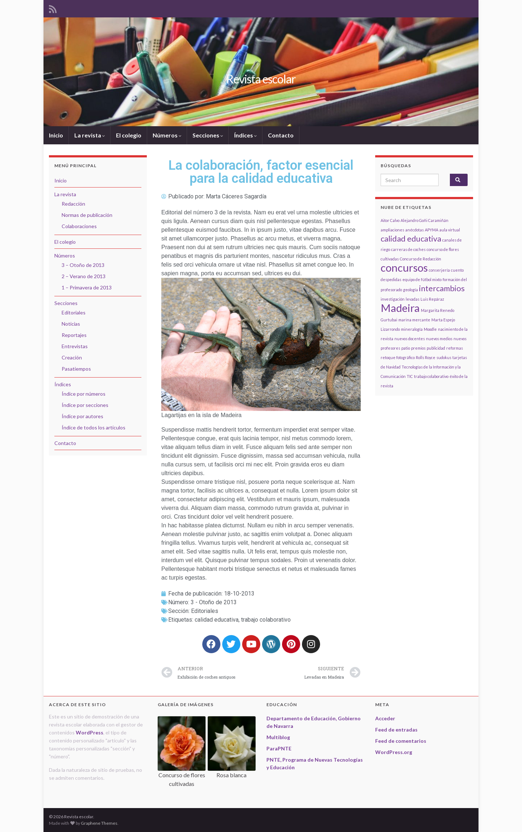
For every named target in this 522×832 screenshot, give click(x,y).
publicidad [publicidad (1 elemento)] (436, 348)
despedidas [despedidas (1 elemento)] (391, 279)
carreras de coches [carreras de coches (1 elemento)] (408, 249)
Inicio (56, 135)
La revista (89, 135)
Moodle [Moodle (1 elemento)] (430, 329)
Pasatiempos (76, 369)
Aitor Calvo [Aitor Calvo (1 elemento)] (390, 220)
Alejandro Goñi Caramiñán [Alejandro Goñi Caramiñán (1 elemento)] (424, 220)
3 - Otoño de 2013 (214, 602)
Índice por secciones (85, 405)
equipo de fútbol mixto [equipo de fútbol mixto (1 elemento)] (422, 279)
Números (167, 135)
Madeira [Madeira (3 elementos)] (400, 307)
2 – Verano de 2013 (83, 276)
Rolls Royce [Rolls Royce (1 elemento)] (425, 357)
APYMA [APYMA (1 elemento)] (431, 229)
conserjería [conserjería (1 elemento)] (439, 270)
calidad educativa (217, 619)
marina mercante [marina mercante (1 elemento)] (414, 319)
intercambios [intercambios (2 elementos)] (442, 288)
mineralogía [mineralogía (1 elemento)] (412, 329)
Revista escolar (261, 79)
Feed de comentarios (400, 741)
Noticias (71, 324)
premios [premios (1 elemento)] (418, 348)
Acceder (385, 718)
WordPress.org (393, 752)
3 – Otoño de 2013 (83, 265)
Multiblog (278, 737)
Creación (72, 357)
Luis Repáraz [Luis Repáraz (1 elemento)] (432, 299)
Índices (245, 135)
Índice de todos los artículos (93, 427)
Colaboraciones (79, 226)
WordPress (89, 732)
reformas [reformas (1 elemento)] (454, 348)
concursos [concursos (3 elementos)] (404, 267)
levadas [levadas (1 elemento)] (412, 299)
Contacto (281, 135)
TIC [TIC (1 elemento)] (410, 376)
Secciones (207, 135)
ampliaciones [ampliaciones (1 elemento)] (392, 229)
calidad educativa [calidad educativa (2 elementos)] (411, 238)
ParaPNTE (278, 748)
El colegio (128, 135)
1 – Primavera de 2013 (87, 287)
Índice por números (83, 394)
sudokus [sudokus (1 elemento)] (443, 357)
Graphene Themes (99, 823)
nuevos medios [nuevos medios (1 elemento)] (439, 338)
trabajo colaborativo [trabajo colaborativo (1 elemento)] (431, 376)
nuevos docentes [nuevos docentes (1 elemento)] (409, 338)
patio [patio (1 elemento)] (405, 348)
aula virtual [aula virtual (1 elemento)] (449, 229)
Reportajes (74, 335)
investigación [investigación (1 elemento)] (393, 299)
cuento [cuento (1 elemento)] (457, 270)
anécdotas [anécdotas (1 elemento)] (414, 229)
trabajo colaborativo (266, 619)
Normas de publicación (87, 215)
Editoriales (204, 610)
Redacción (73, 204)
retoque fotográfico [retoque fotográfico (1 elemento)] (398, 357)
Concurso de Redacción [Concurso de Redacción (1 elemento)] (420, 258)
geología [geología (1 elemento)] (410, 289)
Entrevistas (75, 346)
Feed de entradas (396, 729)
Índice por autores (82, 416)
